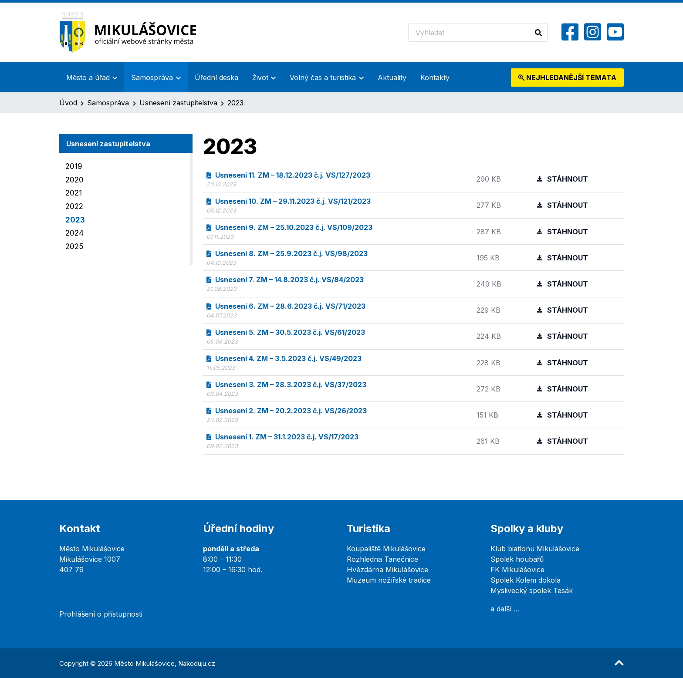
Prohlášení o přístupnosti (100, 614)
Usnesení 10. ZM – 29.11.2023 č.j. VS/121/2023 (288, 201)
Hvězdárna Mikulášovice (387, 569)
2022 (74, 206)
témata (567, 77)
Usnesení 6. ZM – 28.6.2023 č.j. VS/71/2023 (285, 306)
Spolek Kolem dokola (525, 580)
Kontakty (435, 77)
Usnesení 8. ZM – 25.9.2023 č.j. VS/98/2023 (287, 253)
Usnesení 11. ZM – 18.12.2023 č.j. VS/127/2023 (288, 175)
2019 (73, 166)
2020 (74, 179)
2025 (74, 246)
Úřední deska (216, 77)
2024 (74, 233)
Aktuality (392, 77)
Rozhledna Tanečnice (382, 559)
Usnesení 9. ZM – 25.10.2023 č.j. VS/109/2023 (289, 227)
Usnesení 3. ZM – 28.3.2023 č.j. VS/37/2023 (286, 384)
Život (260, 77)
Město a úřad (88, 77)
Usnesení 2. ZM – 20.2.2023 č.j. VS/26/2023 (286, 410)
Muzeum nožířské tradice (389, 580)
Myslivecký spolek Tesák (531, 590)
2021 (73, 193)
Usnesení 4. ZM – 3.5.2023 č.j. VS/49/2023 (284, 358)
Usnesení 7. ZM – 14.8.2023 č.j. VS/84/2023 (285, 279)
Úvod (68, 102)
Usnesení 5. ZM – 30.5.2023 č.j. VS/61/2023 (285, 332)
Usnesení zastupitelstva (178, 102)
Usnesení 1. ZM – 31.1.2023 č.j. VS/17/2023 (282, 436)
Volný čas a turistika (323, 77)
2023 (75, 220)
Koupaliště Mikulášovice (386, 548)
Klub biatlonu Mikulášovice (534, 548)
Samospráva (152, 77)
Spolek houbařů (517, 559)
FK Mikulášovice (517, 569)
